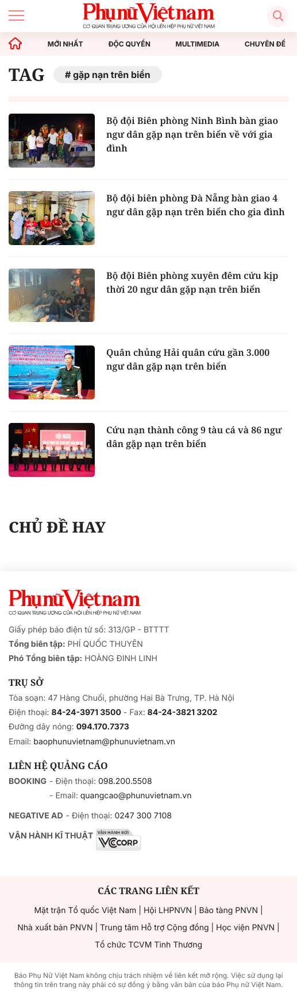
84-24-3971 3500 (86, 712)
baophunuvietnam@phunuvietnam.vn (104, 742)
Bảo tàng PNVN (228, 910)
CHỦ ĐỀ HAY (57, 527)
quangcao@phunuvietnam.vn (136, 796)
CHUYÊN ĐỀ (265, 44)
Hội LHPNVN (168, 910)
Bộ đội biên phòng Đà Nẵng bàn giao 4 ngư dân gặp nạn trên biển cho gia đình (195, 205)
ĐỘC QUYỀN (129, 44)
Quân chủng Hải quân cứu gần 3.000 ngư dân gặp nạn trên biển (187, 359)
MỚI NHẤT (65, 44)
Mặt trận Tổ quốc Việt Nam (85, 910)
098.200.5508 (125, 781)
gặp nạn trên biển (112, 74)
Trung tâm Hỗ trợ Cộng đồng (154, 928)
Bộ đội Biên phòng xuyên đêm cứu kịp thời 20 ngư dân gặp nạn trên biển (192, 282)
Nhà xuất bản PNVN (54, 928)
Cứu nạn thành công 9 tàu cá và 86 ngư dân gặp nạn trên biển (194, 437)
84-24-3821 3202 (183, 712)
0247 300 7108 (142, 816)
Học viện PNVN (245, 928)
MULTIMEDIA (198, 44)
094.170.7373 (102, 727)
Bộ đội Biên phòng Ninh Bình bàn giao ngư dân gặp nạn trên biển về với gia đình (192, 134)
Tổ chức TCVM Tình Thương (148, 945)
